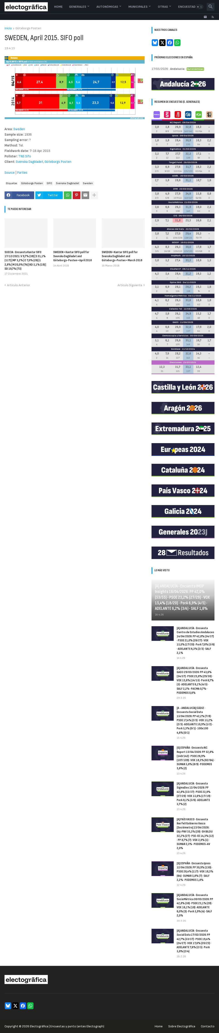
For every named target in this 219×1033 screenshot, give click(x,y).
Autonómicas (107, 7)
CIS (175, 215)
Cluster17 (175, 269)
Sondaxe (175, 349)
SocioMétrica (175, 202)
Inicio (8, 28)
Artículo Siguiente (130, 285)
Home (58, 7)
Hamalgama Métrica (176, 295)
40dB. (175, 175)
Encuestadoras (190, 7)
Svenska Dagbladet (29, 162)
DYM (175, 189)
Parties (22, 173)
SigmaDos (175, 149)
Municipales (137, 7)
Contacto (207, 1026)
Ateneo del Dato (175, 229)
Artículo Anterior (18, 285)
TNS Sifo (24, 156)
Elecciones (176, 362)
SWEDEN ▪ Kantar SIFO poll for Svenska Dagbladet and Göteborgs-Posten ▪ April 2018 (72, 256)
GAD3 (175, 322)
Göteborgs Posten (28, 28)
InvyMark (175, 255)
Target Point (175, 162)
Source (10, 173)
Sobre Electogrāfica (181, 1026)
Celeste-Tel (175, 309)
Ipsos (175, 135)
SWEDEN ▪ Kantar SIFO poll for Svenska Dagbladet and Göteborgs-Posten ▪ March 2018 (122, 256)
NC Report (175, 122)
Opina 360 (175, 282)
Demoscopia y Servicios (175, 335)
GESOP (175, 242)
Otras (163, 7)
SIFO (49, 183)
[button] (199, 7)
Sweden (19, 129)
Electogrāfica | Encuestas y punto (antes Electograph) (67, 1026)
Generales (77, 7)
